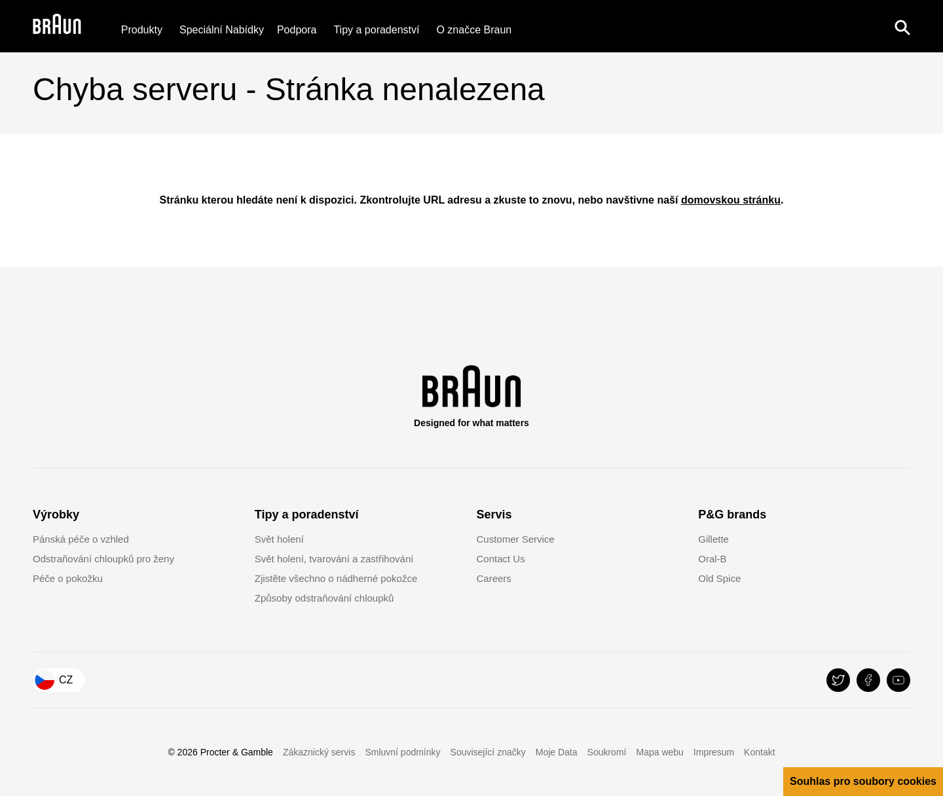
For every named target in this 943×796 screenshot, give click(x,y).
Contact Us (501, 558)
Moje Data (557, 752)
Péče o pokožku (68, 578)
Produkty (141, 30)
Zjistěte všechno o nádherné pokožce (336, 578)
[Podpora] (297, 30)
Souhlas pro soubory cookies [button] (863, 781)
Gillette (713, 539)
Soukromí (607, 752)
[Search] (902, 26)
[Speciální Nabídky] (221, 30)
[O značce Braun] (473, 30)
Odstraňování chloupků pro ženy (103, 558)
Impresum (713, 752)
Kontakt (759, 752)
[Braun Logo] (57, 26)
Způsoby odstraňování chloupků (324, 598)
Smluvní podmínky (402, 752)
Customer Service (516, 539)
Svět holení (279, 539)
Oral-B (712, 558)
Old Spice (719, 578)
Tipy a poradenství (376, 30)
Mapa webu (659, 752)
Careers (494, 578)
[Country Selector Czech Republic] (59, 680)
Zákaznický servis (319, 752)
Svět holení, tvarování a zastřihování (334, 558)
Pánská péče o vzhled (81, 539)
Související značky (488, 752)
